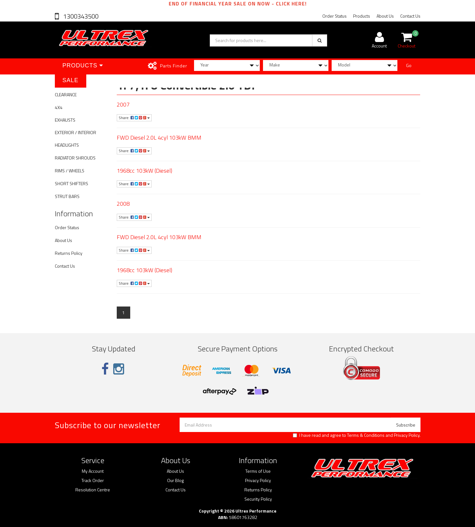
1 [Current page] (123, 312)
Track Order (92, 480)
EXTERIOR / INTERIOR (75, 132)
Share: (134, 118)
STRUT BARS (67, 196)
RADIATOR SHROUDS (75, 157)
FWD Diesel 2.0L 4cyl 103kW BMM (159, 137)
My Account (93, 471)
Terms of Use (258, 471)
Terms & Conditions (366, 435)
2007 (123, 104)
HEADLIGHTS (67, 145)
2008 (123, 203)
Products (361, 16)
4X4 (59, 107)
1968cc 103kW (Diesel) (144, 170)
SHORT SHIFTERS (71, 183)
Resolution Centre (92, 490)
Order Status (334, 16)
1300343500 (80, 16)
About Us (385, 16)
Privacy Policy (407, 435)
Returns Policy (68, 253)
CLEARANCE (66, 94)
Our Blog (175, 480)
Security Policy (258, 499)
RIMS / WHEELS (69, 170)
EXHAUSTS (65, 120)
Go (408, 65)
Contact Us (410, 16)
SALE (71, 80)
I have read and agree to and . (356, 435)
